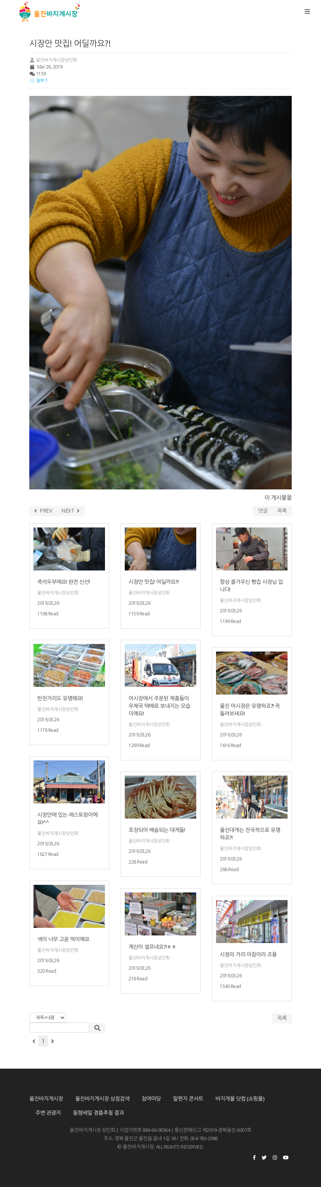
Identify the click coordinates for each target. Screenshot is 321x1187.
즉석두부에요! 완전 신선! (63, 581)
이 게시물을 (278, 497)
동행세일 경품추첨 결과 (98, 1112)
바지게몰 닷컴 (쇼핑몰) (240, 1098)
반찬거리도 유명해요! (60, 698)
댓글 (262, 510)
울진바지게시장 (46, 1098)
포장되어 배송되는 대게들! (157, 829)
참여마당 (151, 1098)
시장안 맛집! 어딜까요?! (153, 581)
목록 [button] (282, 1017)
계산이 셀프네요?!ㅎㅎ (152, 946)
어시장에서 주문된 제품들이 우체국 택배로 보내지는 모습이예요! (159, 706)
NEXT (70, 510)
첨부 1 (38, 80)
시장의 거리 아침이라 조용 (248, 954)
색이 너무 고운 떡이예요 (63, 939)
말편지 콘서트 (188, 1098)
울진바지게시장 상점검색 (102, 1098)
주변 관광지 (48, 1112)
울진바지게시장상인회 (53, 60)
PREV (43, 510)
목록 (282, 510)
